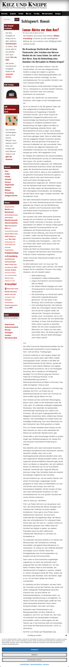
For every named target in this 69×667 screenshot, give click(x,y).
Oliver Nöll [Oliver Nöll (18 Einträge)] (13, 294)
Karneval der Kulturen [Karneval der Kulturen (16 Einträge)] (10, 272)
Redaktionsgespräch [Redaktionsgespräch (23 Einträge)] (11, 305)
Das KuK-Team (40, 33)
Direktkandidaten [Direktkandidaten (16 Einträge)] (9, 242)
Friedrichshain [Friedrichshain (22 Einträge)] (9, 250)
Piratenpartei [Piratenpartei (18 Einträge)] (8, 300)
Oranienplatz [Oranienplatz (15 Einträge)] (8, 297)
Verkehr (8, 187)
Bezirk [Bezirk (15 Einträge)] (11, 209)
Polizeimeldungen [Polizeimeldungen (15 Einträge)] (9, 302)
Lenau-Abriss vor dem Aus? (40, 29)
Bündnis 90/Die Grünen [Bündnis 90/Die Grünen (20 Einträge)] (11, 234)
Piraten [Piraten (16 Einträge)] (13, 297)
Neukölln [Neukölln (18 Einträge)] (7, 294)
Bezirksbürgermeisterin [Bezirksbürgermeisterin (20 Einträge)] (11, 215)
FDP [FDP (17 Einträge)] (14, 244)
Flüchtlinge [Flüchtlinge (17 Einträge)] (8, 247)
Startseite (4, 13)
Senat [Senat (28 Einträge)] (7, 308)
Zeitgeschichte (11, 196)
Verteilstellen (11, 44)
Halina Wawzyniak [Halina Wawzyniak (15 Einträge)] (9, 267)
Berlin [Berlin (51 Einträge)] (7, 209)
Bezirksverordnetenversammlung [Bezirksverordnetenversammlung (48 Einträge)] (11, 223)
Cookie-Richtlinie (24, 664)
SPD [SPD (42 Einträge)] (11, 308)
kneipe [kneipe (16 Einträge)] (12, 278)
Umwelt (8, 179)
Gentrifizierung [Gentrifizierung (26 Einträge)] (9, 259)
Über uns (28, 13)
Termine (20, 13)
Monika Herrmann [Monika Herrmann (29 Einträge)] (11, 291)
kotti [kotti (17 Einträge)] (13, 280)
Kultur (7, 174)
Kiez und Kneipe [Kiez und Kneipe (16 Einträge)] (9, 275)
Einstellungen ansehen (34, 660)
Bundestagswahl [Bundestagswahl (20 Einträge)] (12, 225)
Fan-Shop (36, 13)
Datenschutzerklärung (36, 664)
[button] (66, 635)
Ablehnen (34, 654)
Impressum (46, 664)
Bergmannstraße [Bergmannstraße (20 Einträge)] (9, 207)
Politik (7, 177)
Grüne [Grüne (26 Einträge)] (7, 264)
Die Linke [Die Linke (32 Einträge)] (12, 239)
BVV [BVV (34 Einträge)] (6, 228)
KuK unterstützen (47, 13)
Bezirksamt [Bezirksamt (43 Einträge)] (9, 212)
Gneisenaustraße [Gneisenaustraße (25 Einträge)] (10, 262)
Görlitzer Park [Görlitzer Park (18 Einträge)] (13, 264)
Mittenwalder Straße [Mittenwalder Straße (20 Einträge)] (12, 288)
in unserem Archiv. (10, 74)
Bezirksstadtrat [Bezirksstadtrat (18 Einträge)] (9, 217)
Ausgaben (13, 13)
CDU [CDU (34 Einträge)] (6, 236)
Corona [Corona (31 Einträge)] (11, 236)
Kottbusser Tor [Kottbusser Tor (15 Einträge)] (8, 280)
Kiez (6, 171)
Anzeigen (58, 13)
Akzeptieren (34, 649)
